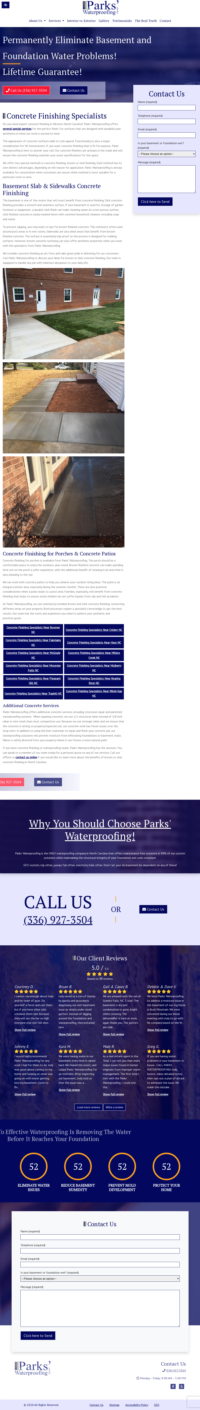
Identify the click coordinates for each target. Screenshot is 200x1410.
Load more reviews (88, 1107)
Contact (165, 21)
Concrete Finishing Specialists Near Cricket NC (94, 630)
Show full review (25, 1030)
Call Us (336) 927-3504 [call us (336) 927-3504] (23, 90)
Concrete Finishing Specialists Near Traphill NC (33, 693)
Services (56, 21)
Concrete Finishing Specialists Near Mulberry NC (94, 668)
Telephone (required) (167, 118)
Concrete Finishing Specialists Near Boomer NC (33, 630)
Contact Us (71, 90)
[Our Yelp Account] (181, 1388)
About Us (37, 21)
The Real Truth (146, 21)
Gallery (104, 21)
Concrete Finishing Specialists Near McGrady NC (33, 655)
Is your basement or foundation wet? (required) (167, 148)
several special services (17, 129)
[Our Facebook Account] (173, 1388)
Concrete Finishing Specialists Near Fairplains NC (33, 642)
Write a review (114, 1107)
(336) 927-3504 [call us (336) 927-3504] (58, 920)
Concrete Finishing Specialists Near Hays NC (94, 642)
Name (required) (167, 104)
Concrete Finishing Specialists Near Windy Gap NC (94, 693)
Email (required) (167, 132)
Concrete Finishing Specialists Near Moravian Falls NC (33, 668)
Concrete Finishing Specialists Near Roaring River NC (94, 681)
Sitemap (114, 1405)
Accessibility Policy (136, 1405)
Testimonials (122, 21)
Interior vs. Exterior (81, 21)
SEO (156, 1405)
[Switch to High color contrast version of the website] (5, 4)
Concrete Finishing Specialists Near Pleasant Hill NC (33, 681)
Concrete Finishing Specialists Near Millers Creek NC (94, 655)
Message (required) (167, 177)
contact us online (26, 757)
